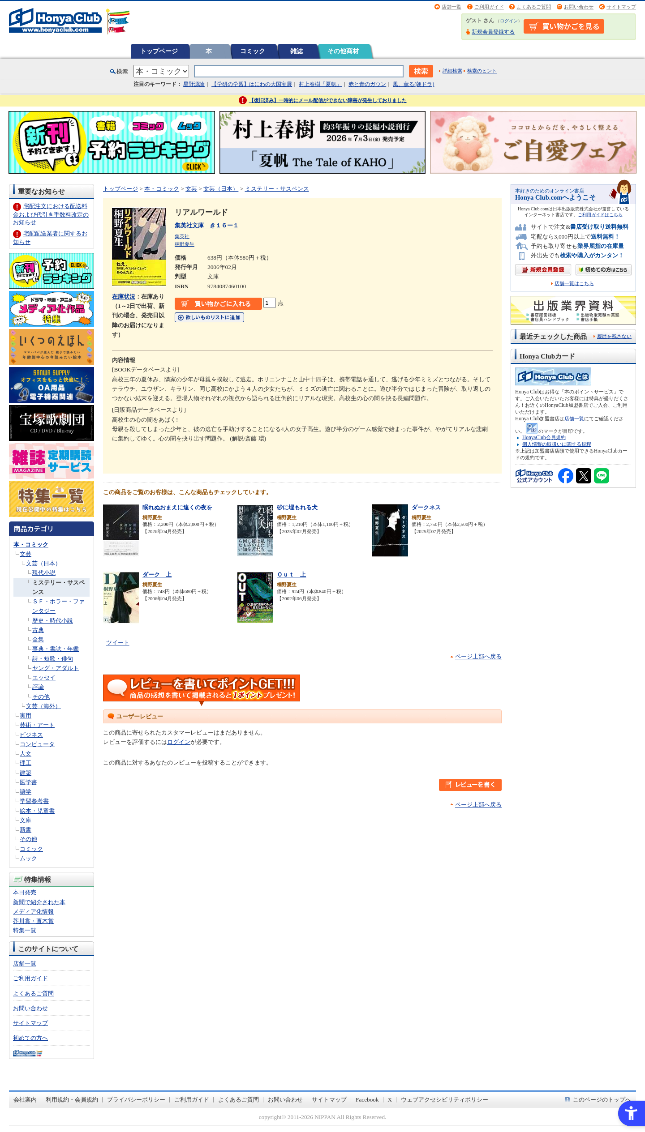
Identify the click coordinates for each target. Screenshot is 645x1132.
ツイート (117, 642)
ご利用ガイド (489, 6)
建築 (25, 772)
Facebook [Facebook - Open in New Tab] (367, 1099)
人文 (25, 753)
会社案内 (25, 1099)
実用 (25, 715)
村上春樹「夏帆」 (320, 84)
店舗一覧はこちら (574, 283)
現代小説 (44, 572)
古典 (38, 630)
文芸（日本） (43, 563)
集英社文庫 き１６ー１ (207, 225)
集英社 (182, 236)
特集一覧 (24, 930)
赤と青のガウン (367, 84)
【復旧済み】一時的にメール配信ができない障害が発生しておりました (328, 100)
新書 (25, 829)
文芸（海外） (43, 706)
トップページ (159, 51)
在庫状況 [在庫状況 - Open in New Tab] (123, 296)
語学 (25, 791)
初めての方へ (30, 1037)
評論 (38, 686)
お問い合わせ (578, 6)
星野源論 (194, 84)
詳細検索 (452, 70)
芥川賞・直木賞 (33, 921)
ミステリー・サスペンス (277, 188)
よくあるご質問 (533, 6)
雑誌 (296, 51)
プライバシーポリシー (136, 1099)
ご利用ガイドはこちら (600, 214)
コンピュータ (37, 744)
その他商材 (343, 51)
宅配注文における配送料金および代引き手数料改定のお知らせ (51, 214)
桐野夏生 (184, 244)
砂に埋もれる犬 (297, 507)
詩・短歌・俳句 (52, 658)
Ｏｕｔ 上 (291, 574)
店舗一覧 (451, 6)
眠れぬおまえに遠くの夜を (177, 507)
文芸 (25, 554)
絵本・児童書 (37, 810)
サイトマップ (621, 6)
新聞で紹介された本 (39, 902)
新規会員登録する (493, 32)
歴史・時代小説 (52, 620)
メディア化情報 (33, 911)
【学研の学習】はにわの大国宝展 (251, 84)
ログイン (509, 20)
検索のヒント (482, 70)
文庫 (25, 820)
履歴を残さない (614, 336)
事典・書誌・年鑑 (55, 648)
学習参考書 (34, 801)
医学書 (28, 782)
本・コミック (30, 544)
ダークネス (426, 507)
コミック (252, 51)
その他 (41, 696)
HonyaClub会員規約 (544, 437)
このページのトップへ (602, 1099)
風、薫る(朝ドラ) (413, 84)
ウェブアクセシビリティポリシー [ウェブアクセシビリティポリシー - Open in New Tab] (444, 1099)
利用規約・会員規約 (72, 1099)
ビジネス (31, 734)
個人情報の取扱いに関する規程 (556, 444)
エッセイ (44, 677)
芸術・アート (37, 725)
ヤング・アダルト (55, 668)
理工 (25, 763)
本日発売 (24, 892)
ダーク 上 (157, 574)
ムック (28, 858)
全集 (38, 639)
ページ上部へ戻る (478, 656)
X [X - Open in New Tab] (390, 1099)
